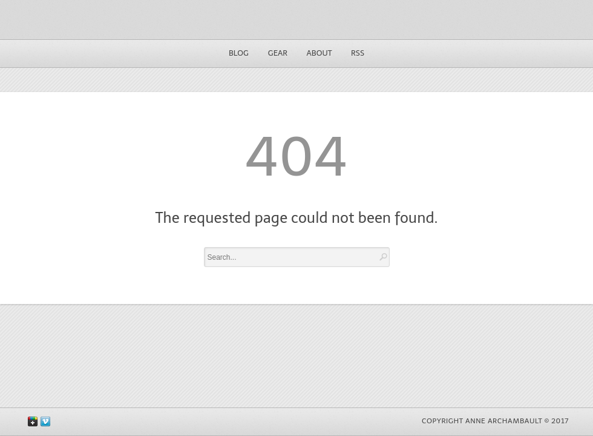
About (319, 53)
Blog (239, 53)
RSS (357, 53)
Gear (277, 53)
